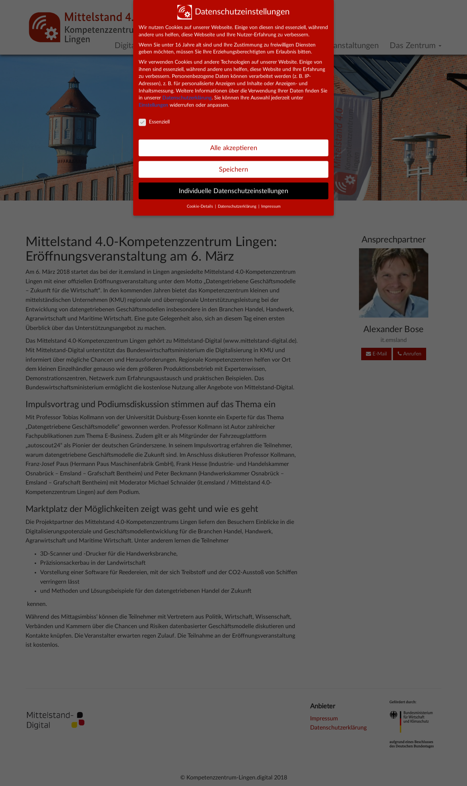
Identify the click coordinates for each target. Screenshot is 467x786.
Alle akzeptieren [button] (233, 142)
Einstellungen (153, 99)
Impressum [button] (271, 201)
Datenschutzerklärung (187, 92)
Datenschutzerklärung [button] (238, 201)
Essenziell (154, 116)
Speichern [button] (233, 163)
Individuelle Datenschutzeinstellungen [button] (233, 185)
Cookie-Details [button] (200, 201)
